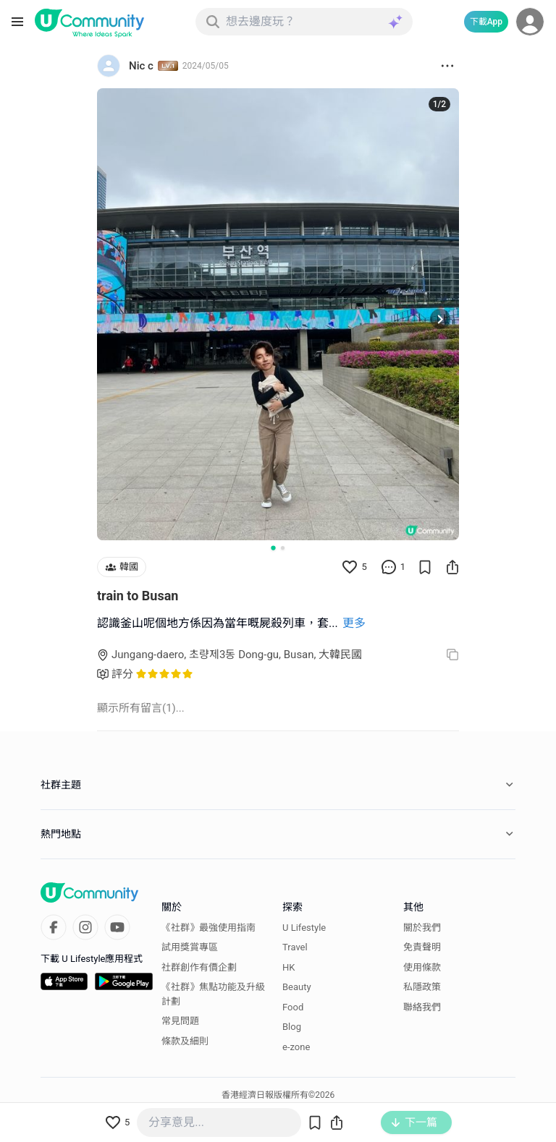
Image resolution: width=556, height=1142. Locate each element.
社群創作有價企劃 (199, 967)
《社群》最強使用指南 (208, 927)
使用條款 (422, 967)
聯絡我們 (422, 1007)
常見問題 (180, 1020)
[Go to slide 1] (273, 547)
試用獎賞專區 (189, 947)
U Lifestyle (304, 927)
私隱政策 (422, 986)
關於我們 (422, 927)
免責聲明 (422, 947)
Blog (291, 1026)
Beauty (296, 986)
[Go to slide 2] (283, 548)
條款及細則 (184, 1041)
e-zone (296, 1046)
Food (292, 1007)
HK (288, 967)
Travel (295, 947)
